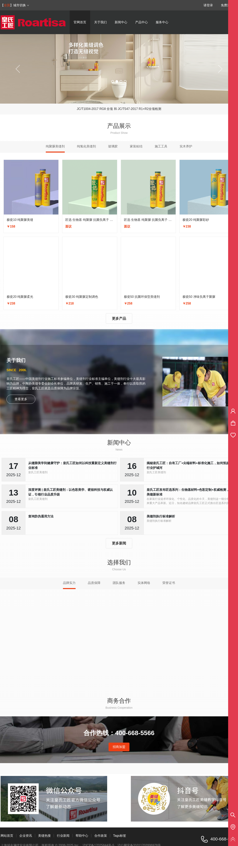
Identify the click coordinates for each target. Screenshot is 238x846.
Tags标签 (119, 835)
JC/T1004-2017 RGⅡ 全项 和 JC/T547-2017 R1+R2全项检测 (119, 109)
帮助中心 (82, 835)
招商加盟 (119, 747)
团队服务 (119, 583)
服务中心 (162, 22)
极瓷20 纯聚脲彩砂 (196, 219)
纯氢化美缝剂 (86, 146)
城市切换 (21, 5)
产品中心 (141, 22)
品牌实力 (69, 583)
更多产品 (119, 318)
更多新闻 (119, 543)
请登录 (208, 5)
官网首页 (80, 22)
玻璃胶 (113, 146)
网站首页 (7, 835)
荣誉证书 (168, 583)
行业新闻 (63, 835)
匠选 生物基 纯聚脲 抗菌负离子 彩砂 (149, 219)
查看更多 (21, 399)
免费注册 (227, 5)
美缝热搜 (44, 835)
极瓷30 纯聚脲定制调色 (81, 296)
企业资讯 (25, 835)
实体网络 (144, 583)
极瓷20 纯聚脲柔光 (20, 296)
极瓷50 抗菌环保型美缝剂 (142, 296)
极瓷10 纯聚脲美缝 (20, 219)
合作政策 (100, 835)
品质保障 (94, 583)
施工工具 (161, 146)
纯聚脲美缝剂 (55, 146)
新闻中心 (121, 22)
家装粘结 (136, 146)
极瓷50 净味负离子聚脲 (199, 296)
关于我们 (100, 22)
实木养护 (186, 146)
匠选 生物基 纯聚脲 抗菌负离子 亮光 (90, 219)
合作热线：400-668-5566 (118, 732)
